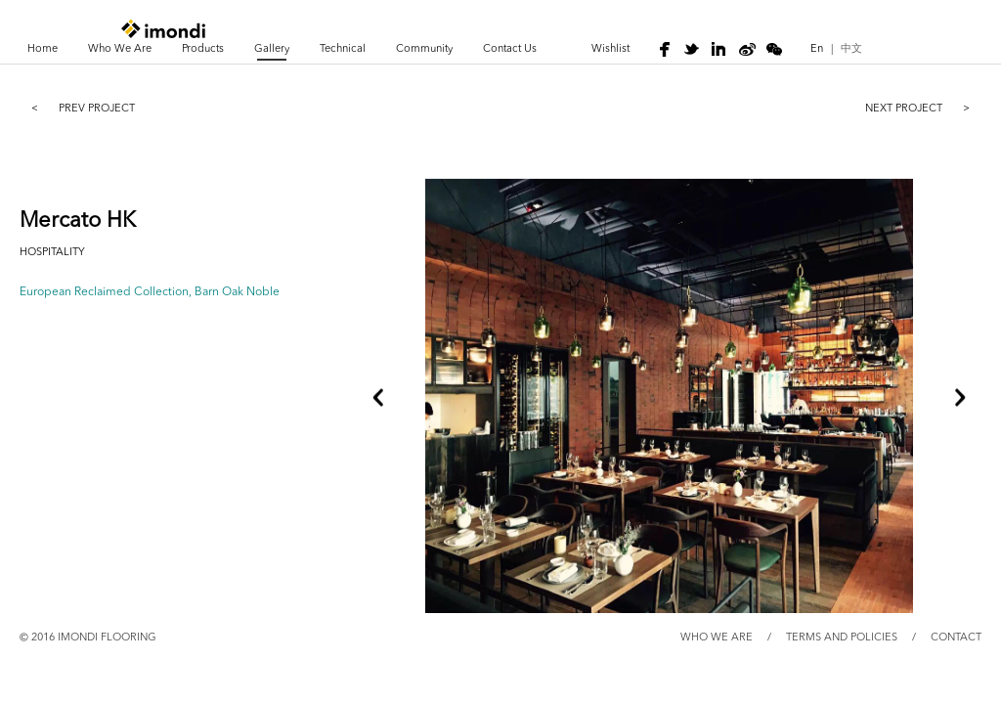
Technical (343, 49)
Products (203, 49)
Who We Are (120, 49)
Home (42, 49)
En (816, 49)
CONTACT (956, 638)
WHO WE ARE (716, 638)
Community (424, 49)
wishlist (610, 49)
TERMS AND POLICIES (841, 638)
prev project (77, 107)
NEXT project (923, 107)
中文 (851, 49)
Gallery (271, 49)
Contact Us (510, 49)
